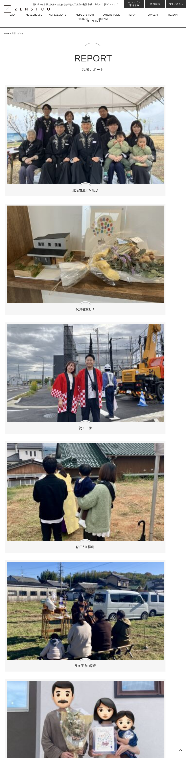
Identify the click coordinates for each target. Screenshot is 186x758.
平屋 (61, 532)
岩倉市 (92, 351)
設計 (16, 669)
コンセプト (16, 655)
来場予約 (134, 4)
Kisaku (128, 391)
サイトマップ (111, 4)
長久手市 (56, 258)
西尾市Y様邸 (115, 216)
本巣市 (128, 273)
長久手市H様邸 (26, 171)
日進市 (21, 351)
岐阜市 (92, 315)
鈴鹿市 (128, 301)
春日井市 (92, 336)
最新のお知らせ (19, 519)
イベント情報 (17, 512)
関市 (20, 301)
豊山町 (92, 294)
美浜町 (21, 294)
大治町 (21, 287)
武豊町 (21, 329)
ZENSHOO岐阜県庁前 (27, 593)
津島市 (56, 294)
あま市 (92, 358)
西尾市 (56, 315)
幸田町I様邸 (159, 216)
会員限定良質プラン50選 (25, 634)
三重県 (128, 329)
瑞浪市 (92, 301)
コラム (17, 525)
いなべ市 (128, 258)
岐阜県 (92, 329)
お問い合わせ (176, 4)
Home (81, 4)
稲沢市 (21, 344)
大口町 (92, 273)
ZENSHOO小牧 (23, 600)
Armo (61, 525)
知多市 (56, 336)
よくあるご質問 (68, 546)
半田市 (128, 315)
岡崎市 (128, 294)
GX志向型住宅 (22, 682)
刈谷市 (92, 258)
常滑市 (128, 351)
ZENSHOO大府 (23, 607)
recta (92, 391)
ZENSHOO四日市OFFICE (30, 572)
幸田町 (128, 265)
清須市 (21, 336)
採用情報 (64, 567)
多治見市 (92, 322)
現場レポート (17, 648)
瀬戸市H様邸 (70, 171)
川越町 (56, 308)
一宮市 (128, 344)
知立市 (21, 280)
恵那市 (92, 280)
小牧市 (92, 344)
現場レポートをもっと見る (93, 233)
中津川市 (21, 322)
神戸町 (21, 308)
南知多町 (56, 265)
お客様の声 (16, 641)
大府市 (128, 287)
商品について (62, 512)
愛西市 (21, 365)
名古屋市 (56, 329)
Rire (21, 398)
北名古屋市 (21, 258)
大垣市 (92, 308)
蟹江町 (56, 358)
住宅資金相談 (22, 696)
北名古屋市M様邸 (26, 126)
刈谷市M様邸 (70, 216)
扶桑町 (56, 280)
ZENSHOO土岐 (23, 579)
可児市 (56, 287)
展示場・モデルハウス (23, 546)
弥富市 (128, 358)
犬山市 (128, 322)
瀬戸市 (56, 351)
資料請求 (155, 4)
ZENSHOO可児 (23, 586)
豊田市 (56, 301)
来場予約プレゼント (26, 553)
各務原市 (56, 322)
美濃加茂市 (21, 315)
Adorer (56, 398)
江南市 (128, 336)
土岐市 (128, 280)
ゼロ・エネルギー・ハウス (30, 689)
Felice (20, 391)
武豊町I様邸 (115, 171)
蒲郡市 (21, 358)
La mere (92, 398)
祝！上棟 (115, 126)
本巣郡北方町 (128, 308)
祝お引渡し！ (71, 126)
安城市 (56, 273)
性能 (16, 676)
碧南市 (21, 273)
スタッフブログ (19, 539)
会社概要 (64, 560)
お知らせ (19, 532)
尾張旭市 (56, 344)
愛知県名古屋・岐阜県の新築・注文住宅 (126, 748)
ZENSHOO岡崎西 (25, 620)
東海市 (21, 265)
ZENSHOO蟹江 (23, 614)
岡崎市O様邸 (159, 171)
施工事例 (14, 627)
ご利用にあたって (94, 4)
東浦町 (92, 287)
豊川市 (92, 265)
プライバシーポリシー (67, 587)
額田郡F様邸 (160, 126)
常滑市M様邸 (26, 216)
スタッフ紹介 (66, 553)
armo (56, 391)
